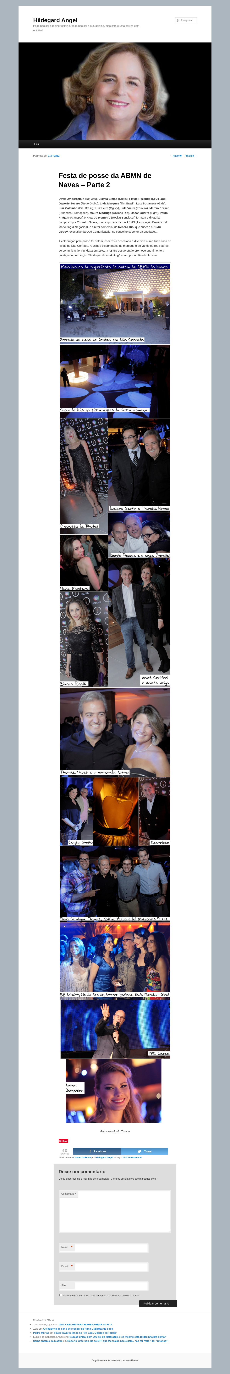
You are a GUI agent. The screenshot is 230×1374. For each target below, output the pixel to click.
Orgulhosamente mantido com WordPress (115, 1360)
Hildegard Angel (55, 20)
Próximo (191, 155)
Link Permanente (132, 1157)
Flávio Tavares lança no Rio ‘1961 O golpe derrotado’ (85, 1332)
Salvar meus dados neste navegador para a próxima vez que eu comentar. (101, 1295)
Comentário (68, 1193)
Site (63, 1285)
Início (37, 144)
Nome (67, 1247)
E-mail (67, 1266)
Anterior (176, 155)
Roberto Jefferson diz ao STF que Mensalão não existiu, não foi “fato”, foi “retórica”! (117, 1340)
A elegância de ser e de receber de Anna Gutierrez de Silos (78, 1328)
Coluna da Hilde (82, 1157)
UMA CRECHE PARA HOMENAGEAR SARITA (85, 1324)
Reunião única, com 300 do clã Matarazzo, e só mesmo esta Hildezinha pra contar (117, 1336)
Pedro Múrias (41, 1332)
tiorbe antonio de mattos (48, 1340)
